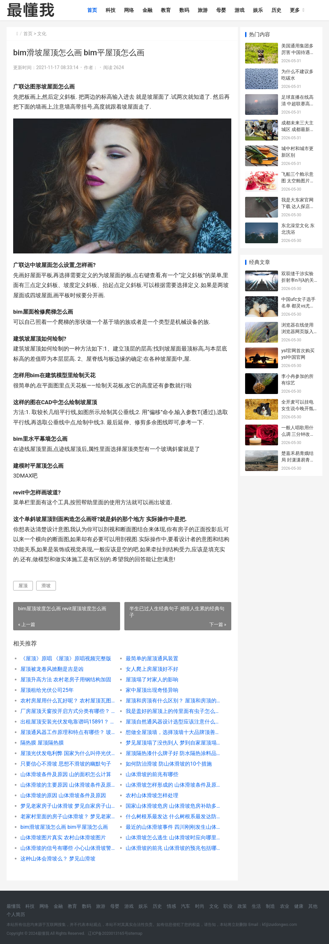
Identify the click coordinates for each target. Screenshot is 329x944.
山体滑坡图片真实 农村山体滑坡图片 (63, 835)
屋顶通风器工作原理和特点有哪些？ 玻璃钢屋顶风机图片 (66, 729)
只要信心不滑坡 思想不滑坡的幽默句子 (65, 761)
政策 (242, 906)
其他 (312, 906)
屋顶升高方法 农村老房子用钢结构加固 (65, 677)
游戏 (241, 10)
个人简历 (16, 914)
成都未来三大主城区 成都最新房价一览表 (298, 129)
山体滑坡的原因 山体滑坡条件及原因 (63, 793)
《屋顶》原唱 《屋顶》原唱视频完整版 (65, 656)
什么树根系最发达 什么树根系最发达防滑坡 (169, 814)
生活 (256, 906)
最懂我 (13, 906)
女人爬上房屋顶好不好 (149, 666)
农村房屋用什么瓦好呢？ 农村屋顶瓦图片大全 (66, 698)
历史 (278, 10)
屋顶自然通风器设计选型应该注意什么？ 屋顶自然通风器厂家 (169, 719)
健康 (298, 906)
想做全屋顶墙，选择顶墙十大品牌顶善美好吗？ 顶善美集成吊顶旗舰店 (169, 729)
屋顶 (23, 583)
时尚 (199, 906)
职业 (228, 906)
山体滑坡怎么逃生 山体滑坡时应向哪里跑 (169, 835)
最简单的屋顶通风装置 (149, 656)
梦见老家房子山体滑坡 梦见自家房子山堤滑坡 (66, 803)
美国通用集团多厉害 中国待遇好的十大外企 (298, 52)
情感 (171, 906)
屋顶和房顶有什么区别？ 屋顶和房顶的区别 (169, 698)
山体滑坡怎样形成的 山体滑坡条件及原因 (169, 782)
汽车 (185, 906)
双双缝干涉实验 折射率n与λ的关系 (297, 280)
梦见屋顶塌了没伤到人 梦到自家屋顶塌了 (169, 740)
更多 (296, 10)
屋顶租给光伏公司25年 (47, 687)
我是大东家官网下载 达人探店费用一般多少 (298, 206)
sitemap (135, 933)
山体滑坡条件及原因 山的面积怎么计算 (65, 772)
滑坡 (46, 583)
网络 (130, 10)
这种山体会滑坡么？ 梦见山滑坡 (57, 856)
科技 (112, 10)
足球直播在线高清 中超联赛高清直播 (298, 103)
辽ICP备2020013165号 (108, 933)
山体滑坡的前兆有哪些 (149, 772)
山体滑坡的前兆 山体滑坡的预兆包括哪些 (169, 845)
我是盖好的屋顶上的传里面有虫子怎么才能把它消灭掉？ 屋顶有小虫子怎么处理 (169, 708)
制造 (270, 906)
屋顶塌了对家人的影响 (149, 677)
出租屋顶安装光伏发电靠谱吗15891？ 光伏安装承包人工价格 (66, 719)
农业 (284, 906)
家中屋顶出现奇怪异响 (149, 687)
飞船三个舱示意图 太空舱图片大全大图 (298, 180)
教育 (167, 10)
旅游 (204, 10)
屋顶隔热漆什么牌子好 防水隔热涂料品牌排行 (169, 750)
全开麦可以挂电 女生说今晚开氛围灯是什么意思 (297, 408)
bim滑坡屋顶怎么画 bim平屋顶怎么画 (64, 824)
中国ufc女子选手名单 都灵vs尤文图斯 (298, 306)
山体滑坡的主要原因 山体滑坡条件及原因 (66, 782)
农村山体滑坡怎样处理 (149, 793)
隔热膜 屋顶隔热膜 (42, 740)
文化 (41, 33)
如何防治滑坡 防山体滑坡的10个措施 (166, 761)
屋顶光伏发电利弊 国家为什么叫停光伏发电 (66, 750)
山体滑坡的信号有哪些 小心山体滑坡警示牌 (66, 845)
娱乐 (259, 10)
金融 (149, 10)
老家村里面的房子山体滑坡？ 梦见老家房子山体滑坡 (66, 814)
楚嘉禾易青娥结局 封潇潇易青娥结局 (298, 460)
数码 (185, 10)
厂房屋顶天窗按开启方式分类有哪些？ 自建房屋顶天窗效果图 (66, 708)
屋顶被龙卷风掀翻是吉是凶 (52, 666)
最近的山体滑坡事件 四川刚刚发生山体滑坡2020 (169, 824)
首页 (93, 10)
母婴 (222, 10)
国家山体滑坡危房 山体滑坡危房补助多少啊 (169, 803)
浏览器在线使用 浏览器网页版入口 (297, 331)
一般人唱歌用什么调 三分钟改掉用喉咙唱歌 (298, 434)
